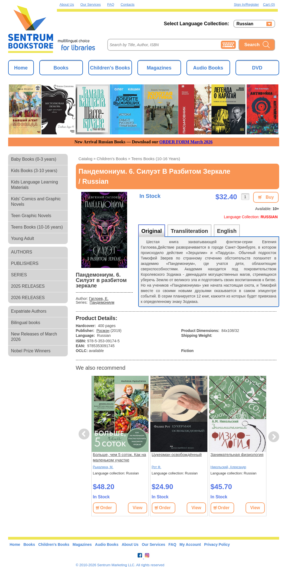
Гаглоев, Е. (99, 298)
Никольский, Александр (228, 467)
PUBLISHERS (24, 263)
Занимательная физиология (237, 454)
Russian (245, 24)
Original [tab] (151, 231)
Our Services (90, 4)
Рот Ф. (156, 467)
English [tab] (227, 231)
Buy (270, 197)
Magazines (159, 68)
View (137, 507)
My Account (190, 544)
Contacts (127, 4)
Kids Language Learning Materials (34, 185)
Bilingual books (25, 322)
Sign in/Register (246, 4)
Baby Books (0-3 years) (33, 159)
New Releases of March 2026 (34, 337)
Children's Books (110, 68)
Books (60, 68)
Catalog (86, 158)
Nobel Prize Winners (31, 351)
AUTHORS (21, 252)
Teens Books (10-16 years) (37, 227)
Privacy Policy (217, 544)
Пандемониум (102, 302)
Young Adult (22, 238)
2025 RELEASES (28, 286)
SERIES (19, 275)
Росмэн (102, 330)
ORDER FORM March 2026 (186, 142)
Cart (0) (269, 4)
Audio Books (208, 68)
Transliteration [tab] (189, 231)
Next (273, 437)
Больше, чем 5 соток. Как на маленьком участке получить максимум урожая (119, 457)
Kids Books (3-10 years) (34, 170)
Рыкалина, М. (103, 467)
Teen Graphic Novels (31, 215)
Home (21, 68)
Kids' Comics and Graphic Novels (36, 202)
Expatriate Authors (29, 311)
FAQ (110, 4)
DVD (257, 68)
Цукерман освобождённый (177, 454)
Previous (85, 434)
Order (106, 507)
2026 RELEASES (28, 297)
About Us (67, 4)
